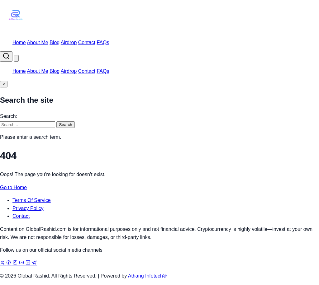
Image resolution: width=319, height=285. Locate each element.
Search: (8, 116)
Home (19, 42)
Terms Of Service (31, 200)
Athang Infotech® (147, 275)
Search (65, 124)
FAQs (103, 42)
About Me (37, 42)
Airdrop (69, 42)
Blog (55, 42)
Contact (86, 42)
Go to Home (13, 187)
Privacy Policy (28, 208)
